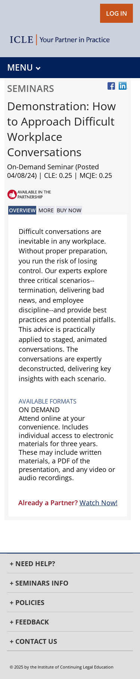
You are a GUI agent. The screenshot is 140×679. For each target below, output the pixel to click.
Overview (22, 210)
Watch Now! (99, 502)
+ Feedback (29, 621)
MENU (23, 67)
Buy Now (69, 210)
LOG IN (116, 13)
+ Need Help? (32, 563)
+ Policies (27, 602)
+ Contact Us (33, 641)
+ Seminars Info (39, 582)
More (46, 210)
